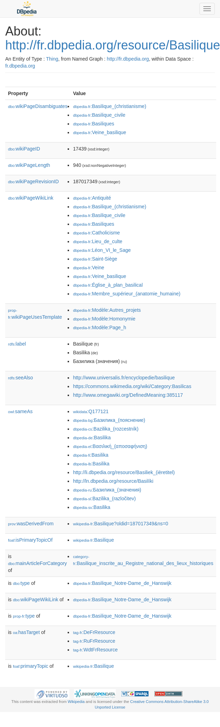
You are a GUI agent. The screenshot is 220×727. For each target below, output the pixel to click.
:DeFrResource (94, 632)
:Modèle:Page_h (99, 327)
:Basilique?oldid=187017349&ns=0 (120, 523)
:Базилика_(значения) (107, 490)
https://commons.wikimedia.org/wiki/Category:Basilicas (132, 386)
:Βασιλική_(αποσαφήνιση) (110, 446)
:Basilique (93, 540)
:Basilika (92, 437)
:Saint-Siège (95, 259)
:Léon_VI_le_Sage (102, 250)
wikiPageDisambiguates (37, 106)
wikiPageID (24, 149)
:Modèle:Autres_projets (107, 310)
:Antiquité (92, 198)
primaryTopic (30, 666)
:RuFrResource (94, 641)
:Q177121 (90, 411)
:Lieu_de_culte (97, 241)
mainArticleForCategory (37, 563)
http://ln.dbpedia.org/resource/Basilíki (113, 481)
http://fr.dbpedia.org (128, 59)
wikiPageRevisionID (33, 181)
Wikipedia (76, 701)
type (21, 583)
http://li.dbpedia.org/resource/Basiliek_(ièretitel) (124, 472)
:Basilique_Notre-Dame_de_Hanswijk (122, 583)
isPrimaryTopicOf (30, 540)
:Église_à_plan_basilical (108, 285)
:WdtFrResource (95, 649)
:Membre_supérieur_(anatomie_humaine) (126, 293)
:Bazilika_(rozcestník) (105, 429)
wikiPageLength (29, 165)
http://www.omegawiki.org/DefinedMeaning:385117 (128, 395)
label (17, 344)
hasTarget (26, 632)
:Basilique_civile (99, 115)
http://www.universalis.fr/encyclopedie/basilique (124, 377)
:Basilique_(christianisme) (109, 106)
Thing (52, 59)
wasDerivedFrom (31, 523)
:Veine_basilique (99, 132)
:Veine (88, 267)
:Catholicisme (96, 232)
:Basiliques (93, 123)
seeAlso (20, 377)
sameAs (20, 411)
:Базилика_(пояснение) (109, 420)
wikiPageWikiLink (30, 198)
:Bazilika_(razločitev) (104, 498)
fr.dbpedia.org (20, 66)
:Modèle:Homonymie (104, 319)
